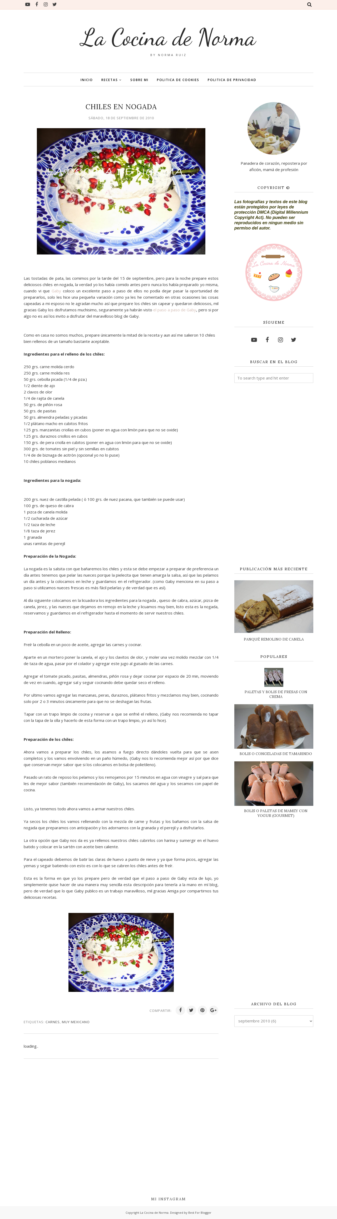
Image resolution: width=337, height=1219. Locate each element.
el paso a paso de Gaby (174, 309)
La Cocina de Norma (168, 37)
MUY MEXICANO (76, 1022)
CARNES (53, 1022)
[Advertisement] (273, 475)
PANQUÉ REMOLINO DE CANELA (274, 639)
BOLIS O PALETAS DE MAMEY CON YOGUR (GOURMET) (276, 813)
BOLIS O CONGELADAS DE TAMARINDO (276, 753)
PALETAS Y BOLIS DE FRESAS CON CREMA (276, 694)
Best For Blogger (199, 1213)
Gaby (56, 290)
